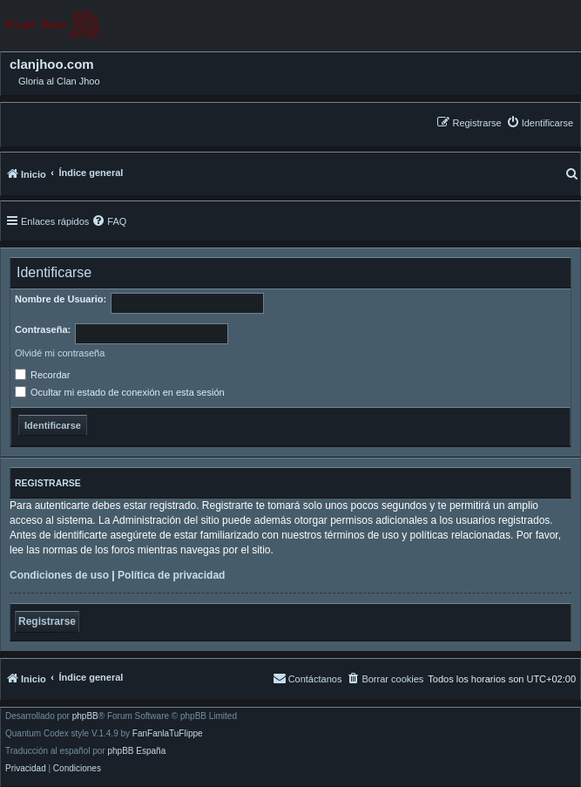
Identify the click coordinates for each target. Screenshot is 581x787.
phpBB (85, 716)
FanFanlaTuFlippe (167, 733)
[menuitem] (539, 122)
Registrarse (47, 621)
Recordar (42, 375)
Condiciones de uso (59, 575)
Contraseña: (43, 329)
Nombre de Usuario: (60, 299)
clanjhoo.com (52, 64)
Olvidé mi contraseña (60, 353)
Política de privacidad (171, 575)
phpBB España (136, 751)
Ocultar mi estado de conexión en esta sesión (120, 392)
